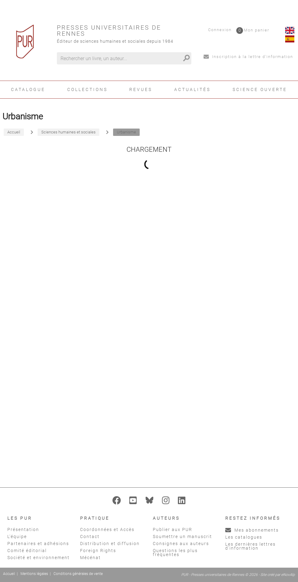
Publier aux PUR (172, 529)
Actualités (192, 89)
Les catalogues (243, 537)
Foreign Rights (98, 550)
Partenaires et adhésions (38, 543)
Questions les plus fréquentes (175, 552)
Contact (90, 536)
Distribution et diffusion (110, 543)
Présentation (23, 529)
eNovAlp (288, 575)
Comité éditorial (27, 550)
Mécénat (90, 557)
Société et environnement (38, 557)
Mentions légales (34, 574)
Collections (87, 89)
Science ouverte (260, 89)
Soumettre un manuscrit (182, 536)
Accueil (9, 574)
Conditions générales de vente (78, 574)
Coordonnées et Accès (107, 529)
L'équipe (17, 536)
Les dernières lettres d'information (250, 546)
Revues (140, 89)
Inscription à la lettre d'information (248, 56)
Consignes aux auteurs (181, 543)
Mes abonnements (252, 530)
